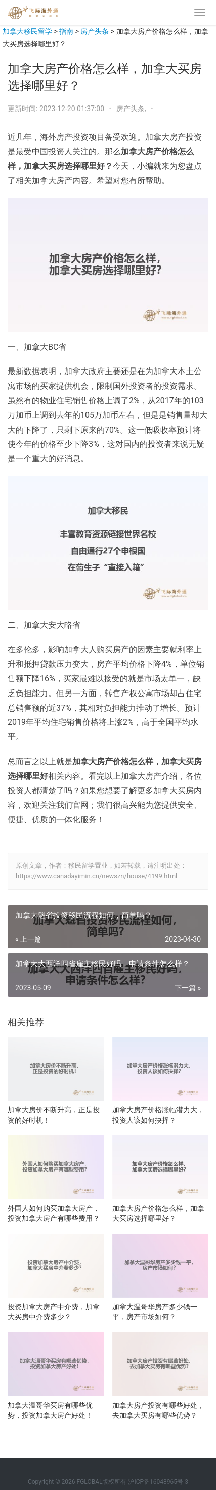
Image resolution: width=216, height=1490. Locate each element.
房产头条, (132, 108)
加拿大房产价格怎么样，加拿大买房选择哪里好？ (158, 1213)
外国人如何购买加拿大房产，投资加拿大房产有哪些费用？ (54, 1213)
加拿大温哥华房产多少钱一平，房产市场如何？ (154, 1312)
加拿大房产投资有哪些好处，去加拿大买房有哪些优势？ (158, 1410)
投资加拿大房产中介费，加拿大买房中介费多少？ (54, 1312)
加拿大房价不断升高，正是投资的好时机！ (54, 1115)
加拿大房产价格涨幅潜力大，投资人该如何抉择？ (158, 1115)
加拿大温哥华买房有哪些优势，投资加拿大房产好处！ (50, 1410)
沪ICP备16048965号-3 (158, 1481)
